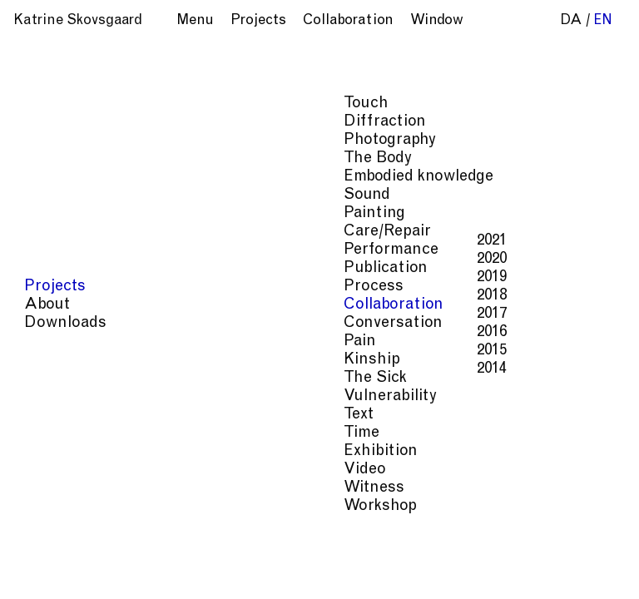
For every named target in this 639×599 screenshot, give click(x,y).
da (571, 21)
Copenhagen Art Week (427, 133)
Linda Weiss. (512, 225)
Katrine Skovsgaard (77, 21)
